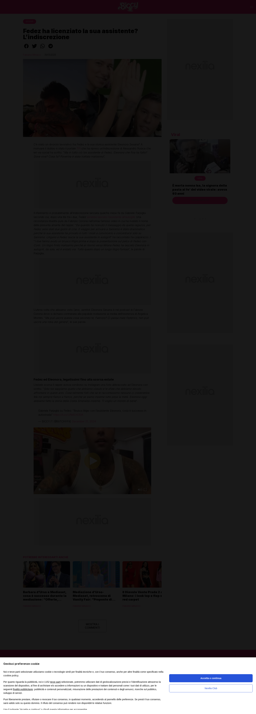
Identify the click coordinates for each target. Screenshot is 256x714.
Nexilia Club (211, 688)
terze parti (55, 682)
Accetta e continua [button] (210, 678)
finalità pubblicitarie (23, 689)
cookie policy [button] (10, 675)
